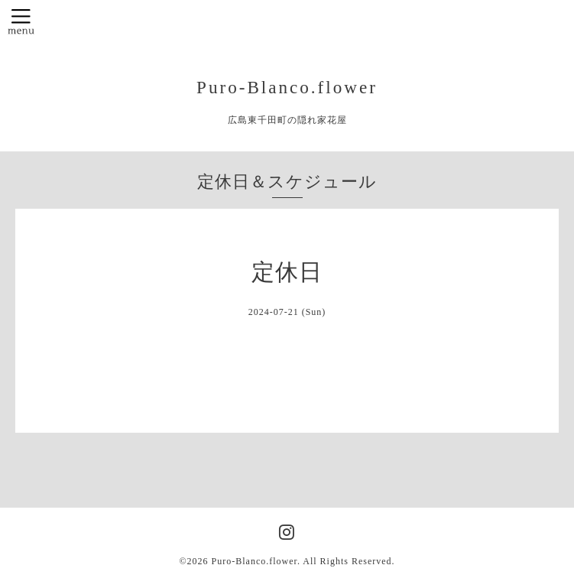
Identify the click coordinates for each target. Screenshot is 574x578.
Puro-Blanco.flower (287, 87)
